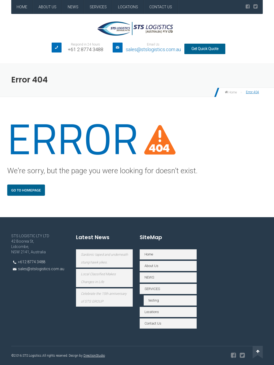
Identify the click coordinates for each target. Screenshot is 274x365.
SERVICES (98, 7)
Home (22, 7)
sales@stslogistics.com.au (153, 49)
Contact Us (160, 7)
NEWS (73, 7)
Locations (128, 7)
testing (154, 300)
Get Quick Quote (204, 49)
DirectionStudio (94, 356)
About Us (47, 7)
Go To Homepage (26, 190)
